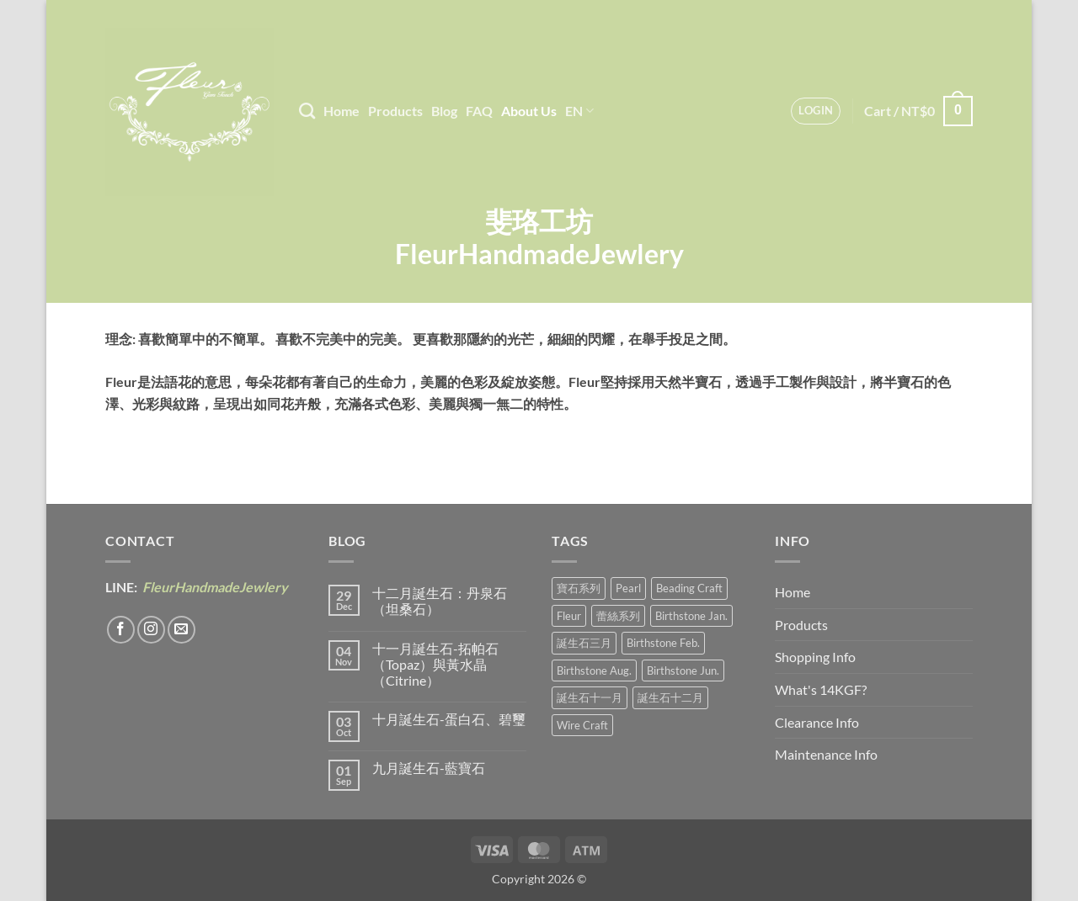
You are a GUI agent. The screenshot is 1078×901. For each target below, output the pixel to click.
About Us (529, 111)
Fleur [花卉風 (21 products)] (569, 616)
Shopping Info (815, 657)
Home (341, 111)
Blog (444, 111)
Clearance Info (817, 722)
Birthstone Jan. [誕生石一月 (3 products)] (691, 616)
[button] (816, 111)
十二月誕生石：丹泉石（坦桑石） (439, 601)
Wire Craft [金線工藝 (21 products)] (582, 725)
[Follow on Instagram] (151, 630)
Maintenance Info (826, 754)
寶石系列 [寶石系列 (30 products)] (578, 588)
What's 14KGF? (821, 689)
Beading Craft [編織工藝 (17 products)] (689, 588)
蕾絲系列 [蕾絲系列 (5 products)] (618, 616)
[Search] (307, 111)
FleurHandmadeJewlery (214, 587)
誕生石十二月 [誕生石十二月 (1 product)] (670, 697)
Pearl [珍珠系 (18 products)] (628, 588)
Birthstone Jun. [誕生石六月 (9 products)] (683, 670)
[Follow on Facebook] (121, 630)
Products (395, 111)
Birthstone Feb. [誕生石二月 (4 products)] (663, 642)
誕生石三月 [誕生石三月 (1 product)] (584, 642)
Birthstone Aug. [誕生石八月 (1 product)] (594, 670)
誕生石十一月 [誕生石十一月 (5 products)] (589, 697)
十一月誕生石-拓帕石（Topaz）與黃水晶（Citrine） (435, 664)
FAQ (479, 111)
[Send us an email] (181, 630)
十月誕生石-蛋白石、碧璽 (449, 719)
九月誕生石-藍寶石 (428, 768)
